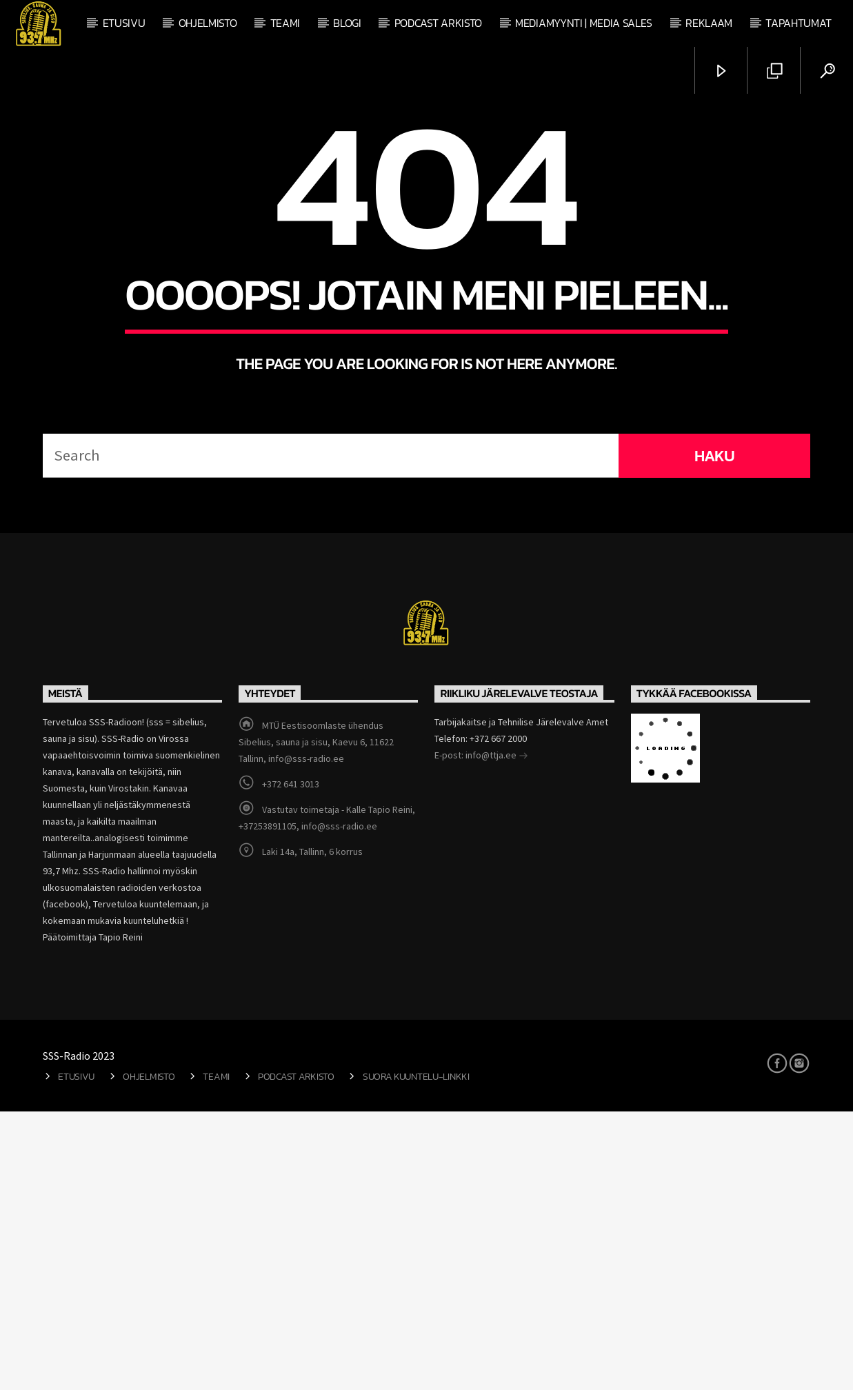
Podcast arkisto (438, 22)
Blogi (347, 22)
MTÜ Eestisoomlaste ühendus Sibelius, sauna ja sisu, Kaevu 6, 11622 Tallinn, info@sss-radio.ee (316, 1020)
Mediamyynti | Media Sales (583, 22)
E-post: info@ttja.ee (481, 1034)
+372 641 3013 (290, 1062)
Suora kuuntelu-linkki (416, 1354)
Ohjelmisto (208, 22)
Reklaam (708, 22)
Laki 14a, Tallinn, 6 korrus (312, 1130)
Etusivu (124, 22)
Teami (285, 22)
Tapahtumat (798, 22)
